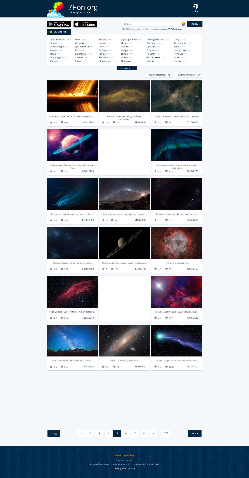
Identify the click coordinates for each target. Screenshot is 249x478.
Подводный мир (155, 39)
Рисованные (153, 57)
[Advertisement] (124, 152)
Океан (124, 54)
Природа (151, 43)
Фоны (177, 57)
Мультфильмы (129, 39)
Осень (124, 57)
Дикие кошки (82, 46)
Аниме (53, 43)
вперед (194, 433)
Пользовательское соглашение (126, 464)
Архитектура (57, 46)
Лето (101, 46)
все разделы (127, 68)
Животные (80, 54)
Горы (78, 39)
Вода (53, 54)
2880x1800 (192, 366)
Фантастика (180, 50)
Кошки (102, 43)
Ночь (123, 43)
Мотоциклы (105, 61)
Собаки (151, 61)
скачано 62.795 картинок (171, 29)
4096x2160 (192, 171)
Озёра (124, 50)
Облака (125, 46)
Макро (102, 54)
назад (54, 433)
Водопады (55, 57)
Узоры (177, 46)
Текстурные (180, 43)
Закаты (79, 57)
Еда (77, 50)
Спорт (177, 39)
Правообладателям (99, 464)
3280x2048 (88, 317)
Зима (78, 61)
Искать (194, 24)
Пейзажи (126, 61)
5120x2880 (140, 122)
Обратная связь (151, 464)
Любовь (103, 50)
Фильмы (178, 54)
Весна (53, 50)
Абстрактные (57, 39)
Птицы (150, 50)
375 (166, 433)
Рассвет (151, 54)
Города (54, 61)
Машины (103, 57)
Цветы (177, 61)
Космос (103, 39)
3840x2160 (88, 122)
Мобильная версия (124, 456)
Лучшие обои (58, 31)
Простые (151, 46)
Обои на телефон (124, 460)
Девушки (79, 43)
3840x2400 (192, 220)
